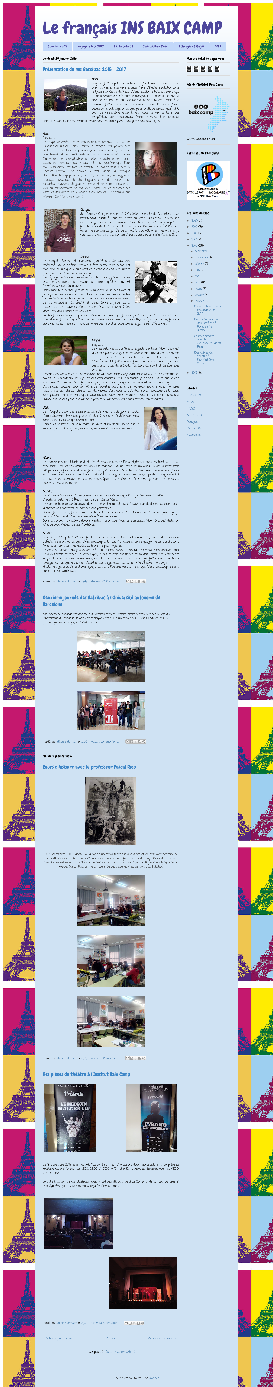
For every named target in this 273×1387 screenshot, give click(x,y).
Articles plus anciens (162, 1338)
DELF (218, 46)
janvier (200, 301)
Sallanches (194, 435)
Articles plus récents (59, 1338)
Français (192, 422)
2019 (194, 227)
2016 (194, 246)
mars (199, 289)
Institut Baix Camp (155, 46)
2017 (194, 239)
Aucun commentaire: (105, 581)
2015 (194, 373)
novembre (202, 257)
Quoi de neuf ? (57, 46)
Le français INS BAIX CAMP (132, 28)
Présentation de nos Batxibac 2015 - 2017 (84, 69)
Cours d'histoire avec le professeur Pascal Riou (89, 767)
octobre (200, 264)
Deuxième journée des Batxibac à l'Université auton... (206, 325)
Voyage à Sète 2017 (91, 46)
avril (198, 282)
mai (198, 276)
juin (198, 270)
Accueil (110, 1338)
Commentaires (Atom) (120, 1352)
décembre (202, 251)
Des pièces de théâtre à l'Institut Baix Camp (86, 1074)
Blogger (154, 1378)
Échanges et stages (191, 46)
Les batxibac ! (123, 46)
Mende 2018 (194, 428)
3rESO (191, 402)
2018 (194, 233)
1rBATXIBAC (194, 395)
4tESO (191, 409)
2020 (195, 221)
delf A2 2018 (195, 415)
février (200, 295)
